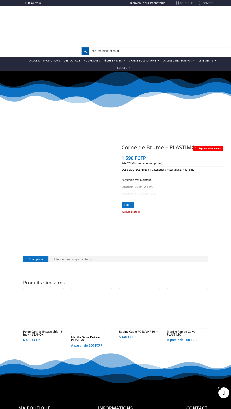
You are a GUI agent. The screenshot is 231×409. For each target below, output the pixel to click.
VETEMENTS (208, 60)
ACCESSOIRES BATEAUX (179, 60)
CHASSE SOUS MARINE (144, 60)
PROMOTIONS (51, 60)
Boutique (186, 3)
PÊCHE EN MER (114, 60)
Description (36, 259)
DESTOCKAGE (72, 60)
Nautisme (188, 169)
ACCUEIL (34, 60)
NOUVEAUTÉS (92, 60)
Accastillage (174, 169)
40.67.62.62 (34, 3)
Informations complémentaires (73, 259)
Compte (208, 3)
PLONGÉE (123, 67)
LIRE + (128, 205)
